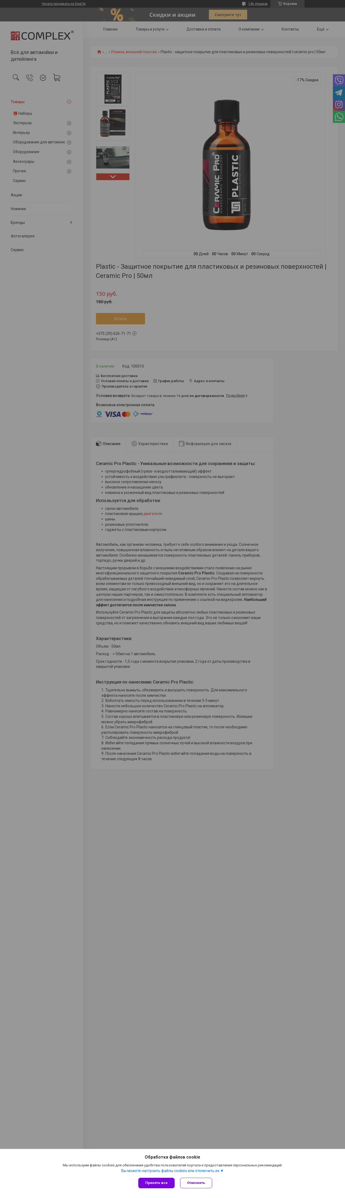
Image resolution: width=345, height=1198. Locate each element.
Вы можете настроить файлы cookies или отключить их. (170, 1171)
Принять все (156, 1183)
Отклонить (196, 1183)
